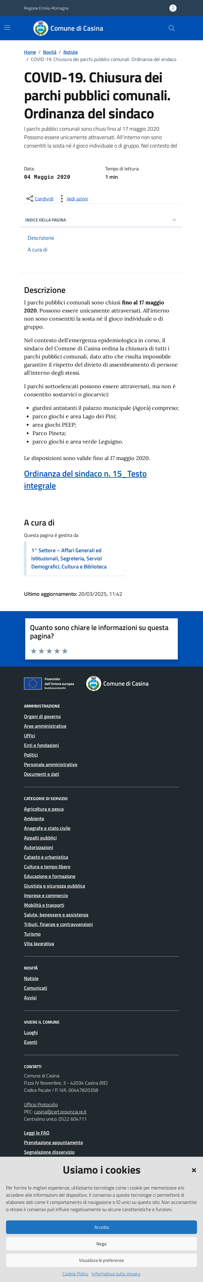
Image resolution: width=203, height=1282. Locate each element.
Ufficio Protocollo (41, 1104)
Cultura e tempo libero (47, 866)
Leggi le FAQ (37, 1132)
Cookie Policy (75, 1273)
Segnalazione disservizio (49, 1152)
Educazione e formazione (49, 876)
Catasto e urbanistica (46, 856)
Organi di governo (42, 716)
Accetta (101, 1227)
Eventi (30, 1042)
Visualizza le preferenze (101, 1260)
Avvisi (30, 997)
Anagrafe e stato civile (47, 828)
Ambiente (34, 818)
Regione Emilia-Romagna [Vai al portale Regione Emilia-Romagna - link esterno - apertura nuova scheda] (46, 8)
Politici (31, 754)
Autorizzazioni (38, 847)
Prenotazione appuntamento (53, 1142)
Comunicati (35, 987)
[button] (194, 1170)
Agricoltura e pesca (44, 808)
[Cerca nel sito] (172, 28)
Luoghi (31, 1032)
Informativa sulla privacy (116, 1273)
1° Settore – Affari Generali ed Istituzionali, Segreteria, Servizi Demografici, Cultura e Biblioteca (69, 558)
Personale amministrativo (50, 764)
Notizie (31, 978)
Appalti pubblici (40, 837)
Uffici (29, 735)
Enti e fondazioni (41, 745)
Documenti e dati (41, 774)
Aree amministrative (45, 725)
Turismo (32, 933)
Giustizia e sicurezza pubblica (54, 885)
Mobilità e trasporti (44, 905)
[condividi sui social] (39, 198)
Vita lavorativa (39, 943)
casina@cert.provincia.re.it (60, 1111)
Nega (101, 1243)
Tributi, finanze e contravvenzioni (58, 924)
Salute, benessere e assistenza (56, 914)
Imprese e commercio (46, 895)
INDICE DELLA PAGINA (101, 220)
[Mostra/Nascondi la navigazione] (7, 27)
